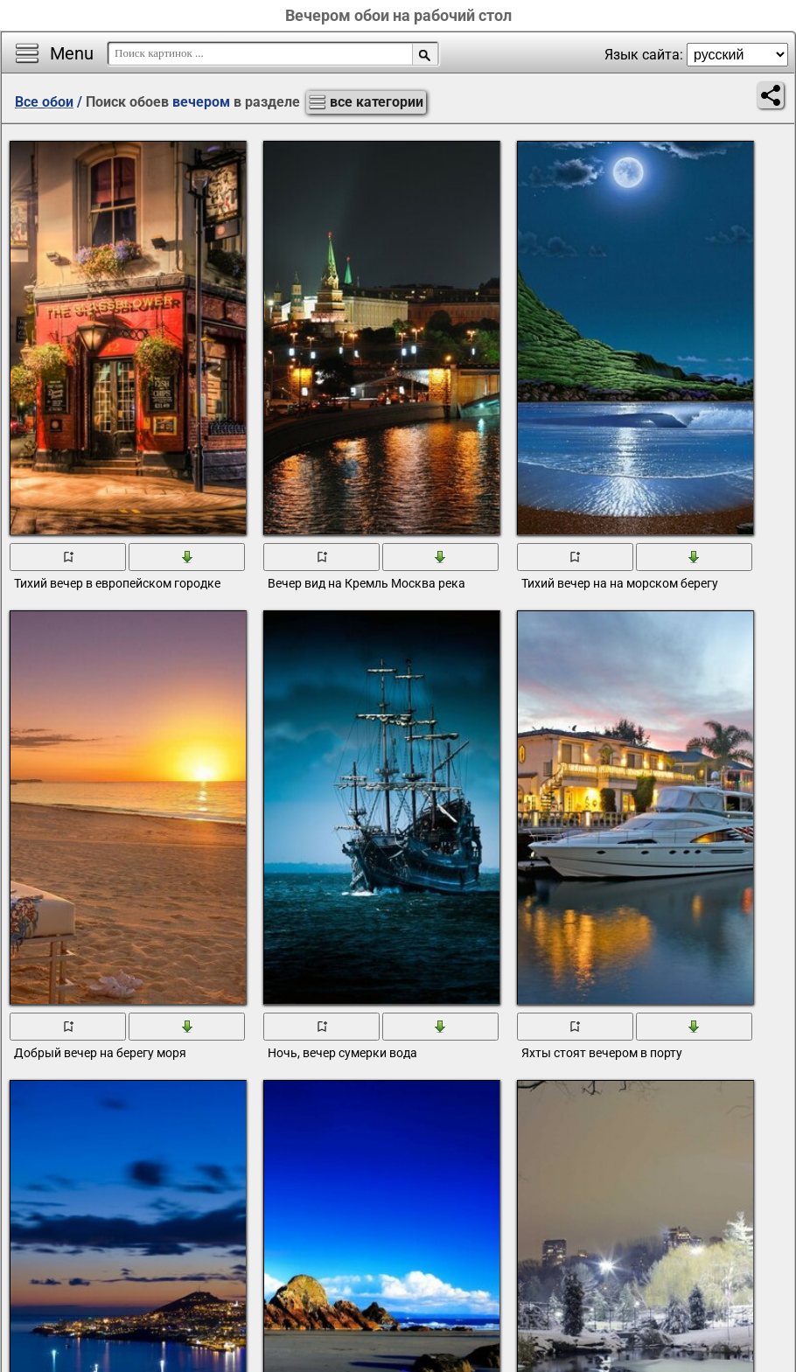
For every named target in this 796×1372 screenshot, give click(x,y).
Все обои (44, 102)
